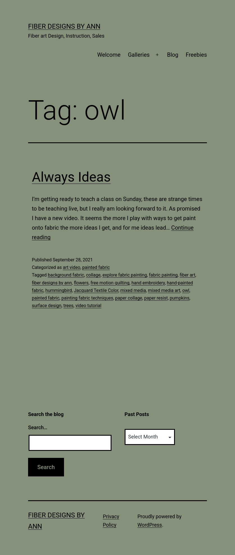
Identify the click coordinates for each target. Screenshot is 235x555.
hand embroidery (148, 283)
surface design (46, 305)
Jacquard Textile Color (96, 290)
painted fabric (96, 267)
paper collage (128, 298)
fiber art (187, 275)
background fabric (66, 275)
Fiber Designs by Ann (64, 26)
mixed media (133, 290)
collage (93, 275)
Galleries (138, 54)
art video (71, 267)
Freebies (196, 54)
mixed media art (164, 290)
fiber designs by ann (52, 283)
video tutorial (88, 305)
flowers (81, 283)
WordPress (149, 525)
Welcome (108, 54)
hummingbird (58, 290)
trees (68, 305)
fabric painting (163, 275)
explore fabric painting (124, 275)
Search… (37, 427)
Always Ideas (71, 177)
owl (185, 290)
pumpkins (180, 298)
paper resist (156, 298)
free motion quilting (109, 283)
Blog (172, 54)
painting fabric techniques (87, 298)
